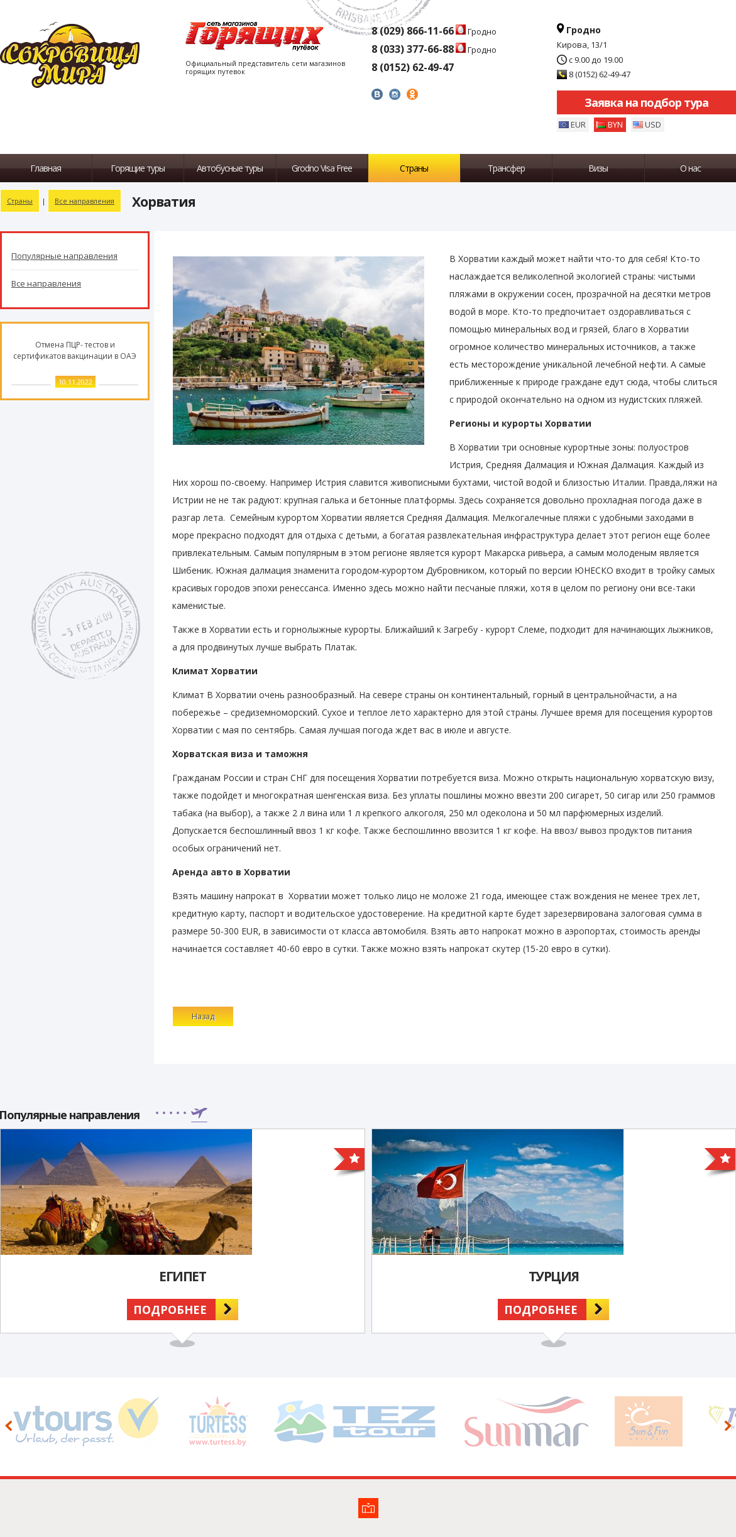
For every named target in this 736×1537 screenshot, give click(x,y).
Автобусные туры (230, 168)
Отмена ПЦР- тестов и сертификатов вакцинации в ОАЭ (74, 350)
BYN (615, 124)
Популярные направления (64, 255)
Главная (45, 168)
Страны (414, 168)
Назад (203, 1016)
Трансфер (506, 168)
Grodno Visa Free (322, 168)
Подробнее (170, 1309)
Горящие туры (138, 168)
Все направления (84, 200)
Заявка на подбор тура (646, 102)
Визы (598, 168)
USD (653, 124)
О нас (690, 168)
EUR (578, 124)
